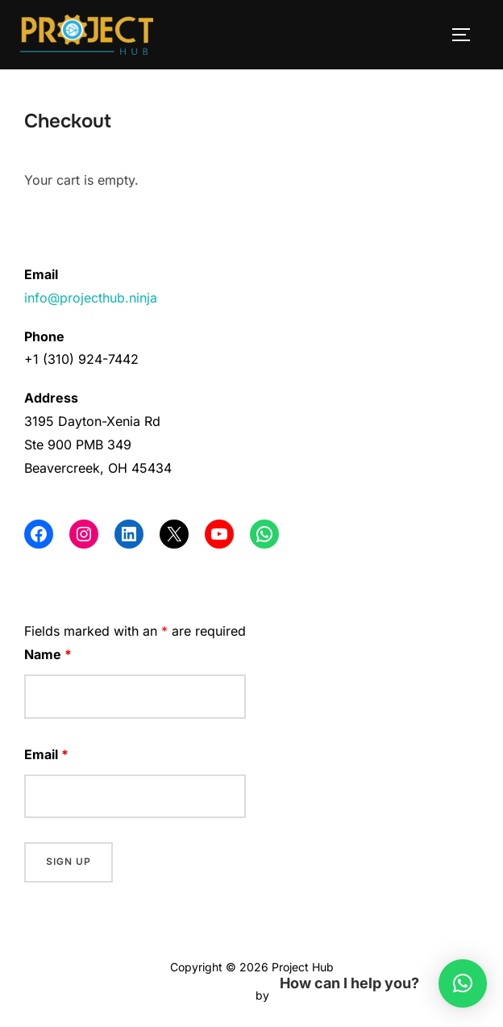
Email (46, 754)
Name (48, 654)
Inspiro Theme (214, 995)
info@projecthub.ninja (90, 298)
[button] (463, 983)
